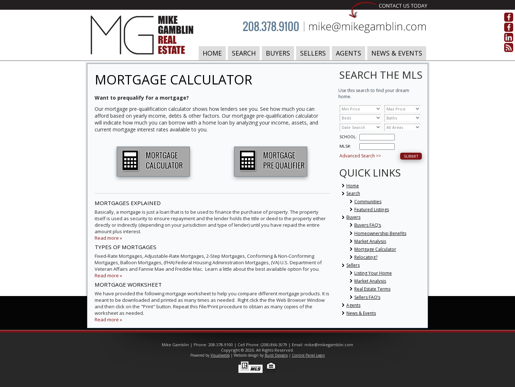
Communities (367, 202)
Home (212, 53)
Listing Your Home (373, 273)
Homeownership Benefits (380, 233)
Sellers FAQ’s (367, 297)
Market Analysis (370, 241)
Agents (348, 53)
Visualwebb (220, 355)
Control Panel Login (308, 355)
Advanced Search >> (360, 156)
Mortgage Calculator (375, 249)
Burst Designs (276, 355)
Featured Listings (371, 209)
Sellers (313, 53)
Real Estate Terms (372, 289)
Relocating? (365, 257)
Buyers (278, 53)
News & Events (396, 53)
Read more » (108, 238)
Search (244, 53)
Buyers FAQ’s (367, 225)
